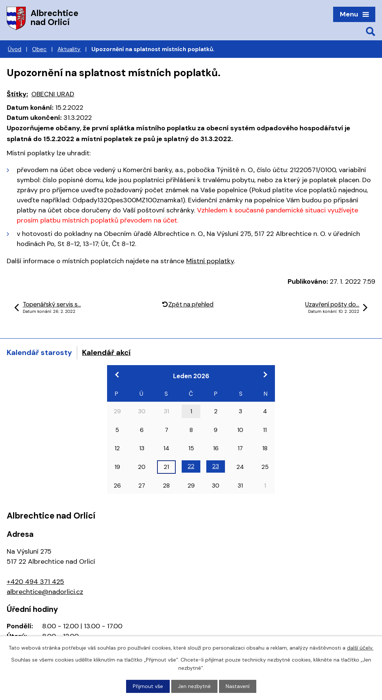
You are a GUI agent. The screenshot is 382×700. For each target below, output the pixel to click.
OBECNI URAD (52, 94)
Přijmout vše (148, 686)
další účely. (360, 647)
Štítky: (17, 94)
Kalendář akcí (106, 352)
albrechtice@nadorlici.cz (45, 591)
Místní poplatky (210, 260)
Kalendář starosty (39, 352)
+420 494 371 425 (35, 581)
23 (215, 466)
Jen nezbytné (194, 686)
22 (191, 466)
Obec (39, 49)
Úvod (14, 49)
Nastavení (238, 686)
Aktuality (69, 49)
